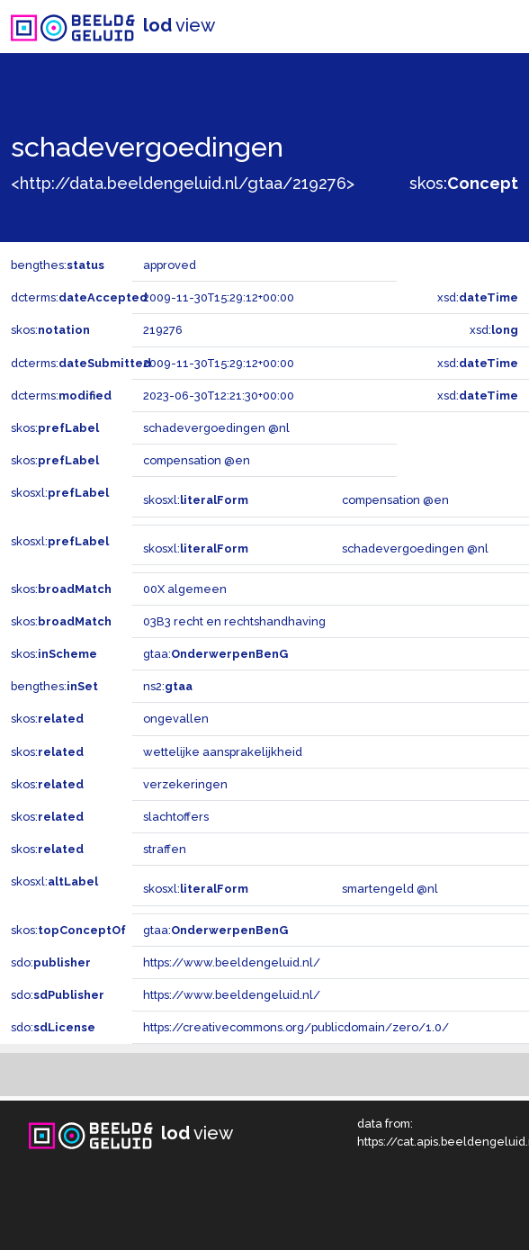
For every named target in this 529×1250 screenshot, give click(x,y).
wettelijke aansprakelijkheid (222, 752)
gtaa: (215, 654)
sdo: (51, 962)
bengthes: (57, 265)
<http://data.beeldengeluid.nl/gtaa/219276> (182, 183)
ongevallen (176, 718)
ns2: (168, 686)
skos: (463, 183)
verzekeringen (185, 784)
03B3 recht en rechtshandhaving (234, 621)
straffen (164, 849)
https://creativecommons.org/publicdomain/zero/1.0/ (296, 1027)
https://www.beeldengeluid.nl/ (231, 962)
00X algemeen (185, 589)
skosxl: (60, 492)
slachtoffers (176, 816)
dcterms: (79, 297)
